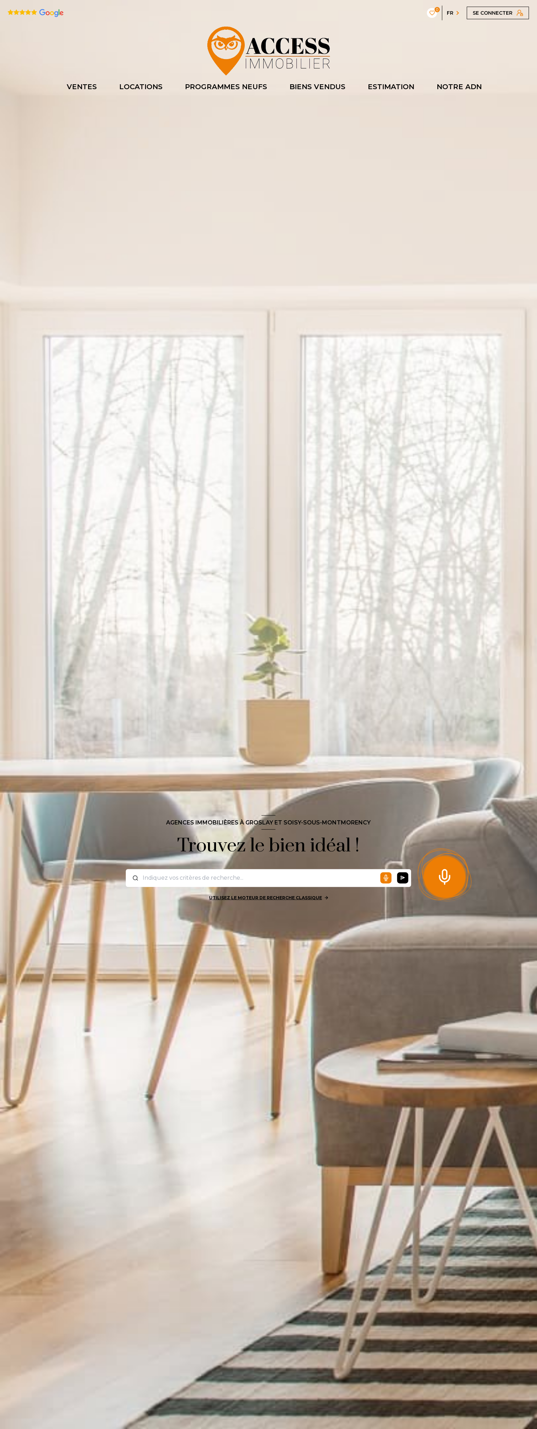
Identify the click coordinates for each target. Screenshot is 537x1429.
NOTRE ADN (459, 86)
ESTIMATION (391, 86)
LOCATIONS (141, 86)
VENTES (82, 86)
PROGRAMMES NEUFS (226, 86)
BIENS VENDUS (317, 86)
